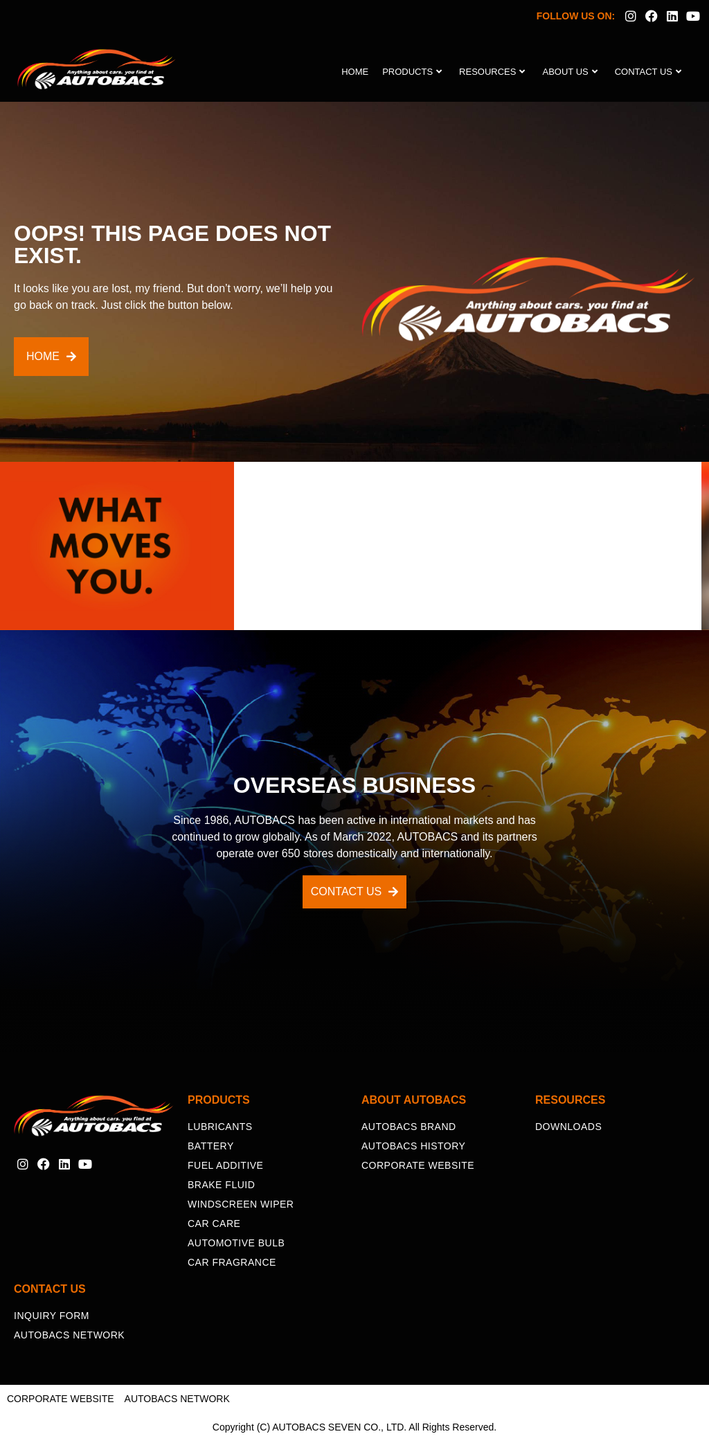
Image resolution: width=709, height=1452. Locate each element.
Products (412, 71)
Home (354, 71)
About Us (569, 71)
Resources (492, 71)
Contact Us (648, 71)
